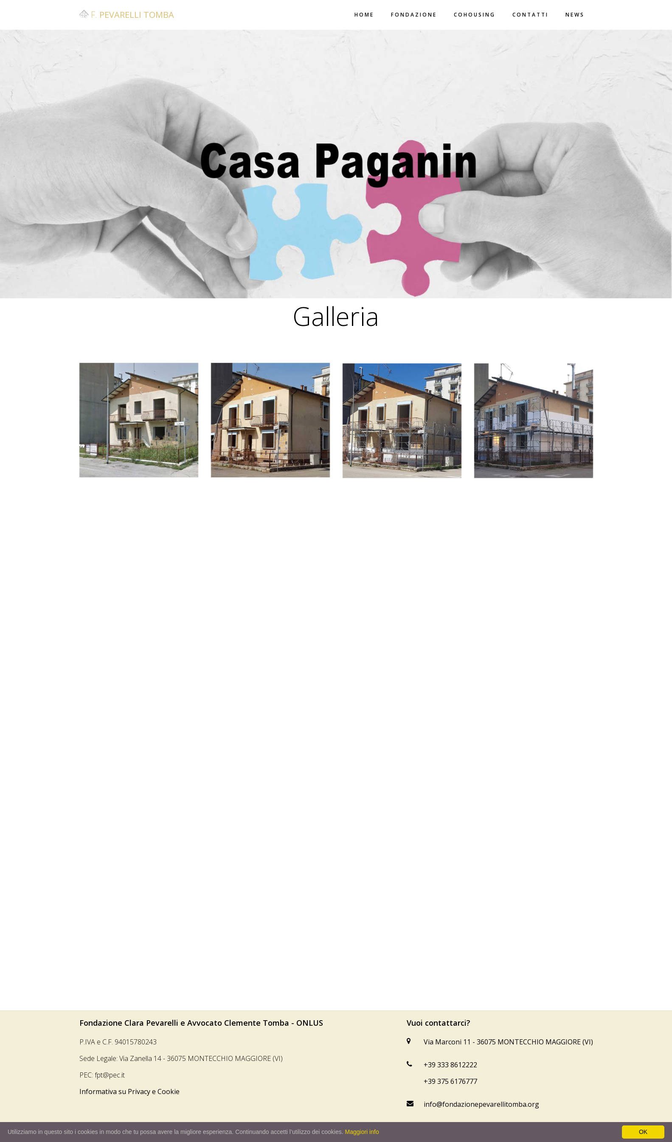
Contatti (530, 14)
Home (364, 14)
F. (126, 14)
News (575, 14)
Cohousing (474, 14)
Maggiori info (362, 1131)
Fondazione (414, 14)
